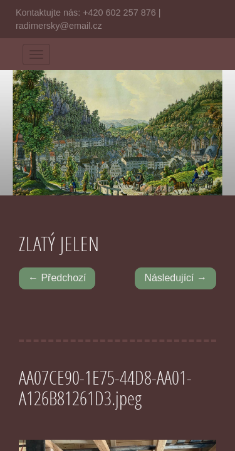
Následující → (175, 277)
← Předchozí (57, 277)
